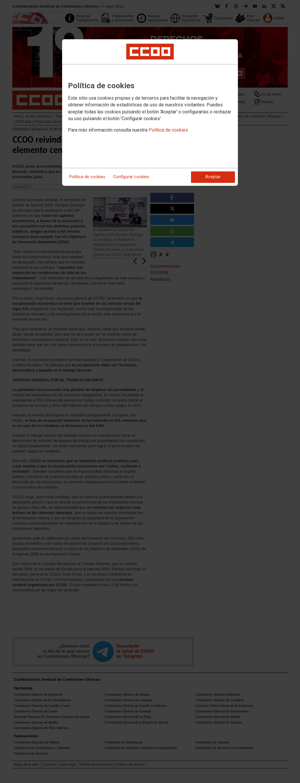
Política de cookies (168, 130)
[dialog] (150, 112)
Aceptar (213, 176)
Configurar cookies (131, 176)
